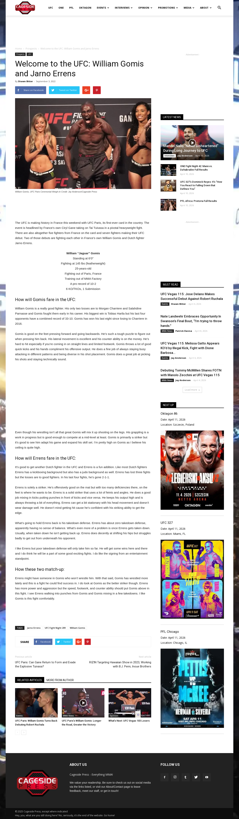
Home (18, 48)
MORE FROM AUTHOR (60, 680)
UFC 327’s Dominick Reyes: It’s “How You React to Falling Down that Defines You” (201, 185)
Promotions (168, 7)
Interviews (124, 7)
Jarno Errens (33, 627)
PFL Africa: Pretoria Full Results (198, 201)
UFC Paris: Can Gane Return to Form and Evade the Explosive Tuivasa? (45, 664)
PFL (71, 7)
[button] (219, 5)
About (206, 7)
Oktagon (85, 7)
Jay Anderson (185, 155)
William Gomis (77, 627)
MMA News (68, 715)
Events (103, 7)
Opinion (145, 7)
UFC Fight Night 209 (55, 627)
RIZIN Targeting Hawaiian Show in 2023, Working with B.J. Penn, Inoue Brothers (120, 664)
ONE (61, 7)
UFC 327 (167, 523)
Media (189, 7)
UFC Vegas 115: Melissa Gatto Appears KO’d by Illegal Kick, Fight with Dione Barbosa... (190, 348)
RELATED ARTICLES (29, 680)
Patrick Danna (183, 330)
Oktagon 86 (169, 413)
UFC (50, 7)
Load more (192, 389)
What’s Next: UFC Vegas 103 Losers (129, 720)
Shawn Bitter (25, 81)
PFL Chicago (170, 632)
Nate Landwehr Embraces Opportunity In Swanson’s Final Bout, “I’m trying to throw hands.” (191, 321)
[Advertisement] (119, 29)
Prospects (20, 54)
